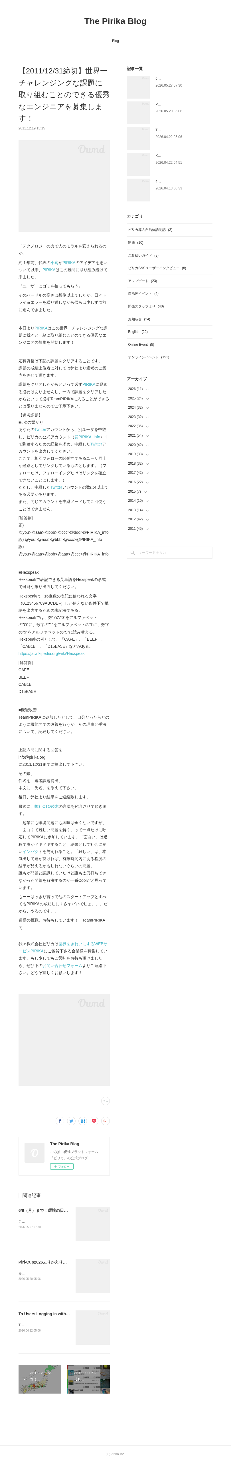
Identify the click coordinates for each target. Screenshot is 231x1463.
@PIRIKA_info (87, 437)
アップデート (142, 281)
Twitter (40, 429)
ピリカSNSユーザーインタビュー (157, 268)
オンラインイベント (148, 357)
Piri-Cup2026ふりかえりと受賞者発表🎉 (55, 1262)
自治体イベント (143, 293)
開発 (135, 243)
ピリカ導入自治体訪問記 (150, 230)
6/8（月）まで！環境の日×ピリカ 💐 (51, 1210)
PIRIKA (69, 262)
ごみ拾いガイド (143, 255)
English (138, 332)
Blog (115, 41)
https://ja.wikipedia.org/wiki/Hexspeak (52, 653)
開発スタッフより (146, 306)
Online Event (141, 345)
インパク (30, 851)
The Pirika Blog (115, 21)
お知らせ (139, 319)
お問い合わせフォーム (62, 965)
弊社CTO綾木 (47, 806)
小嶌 (54, 262)
